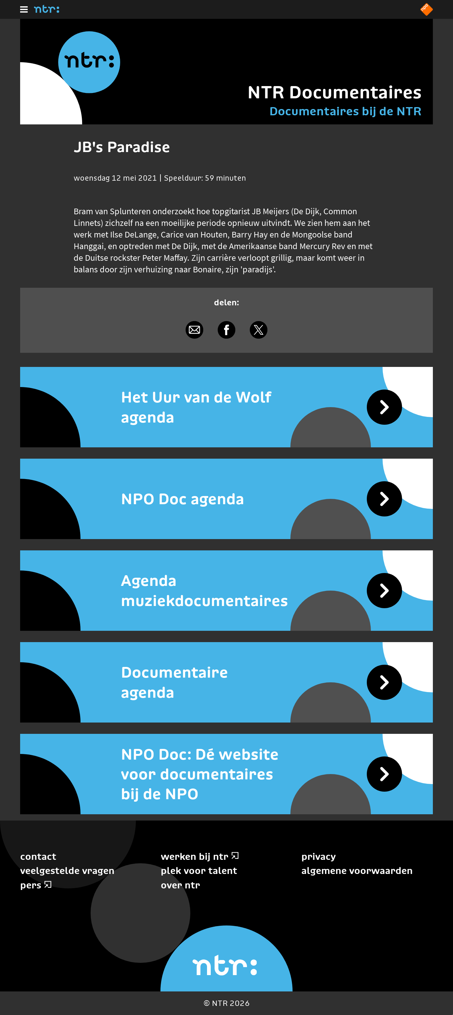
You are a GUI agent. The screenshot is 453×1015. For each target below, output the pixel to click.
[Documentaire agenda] (226, 682)
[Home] (46, 11)
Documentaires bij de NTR (345, 111)
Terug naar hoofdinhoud (452, 1014)
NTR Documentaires (334, 92)
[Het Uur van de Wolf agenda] (226, 407)
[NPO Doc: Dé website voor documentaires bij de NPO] (226, 774)
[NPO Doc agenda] (226, 499)
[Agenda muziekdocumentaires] (226, 590)
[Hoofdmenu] (24, 9)
